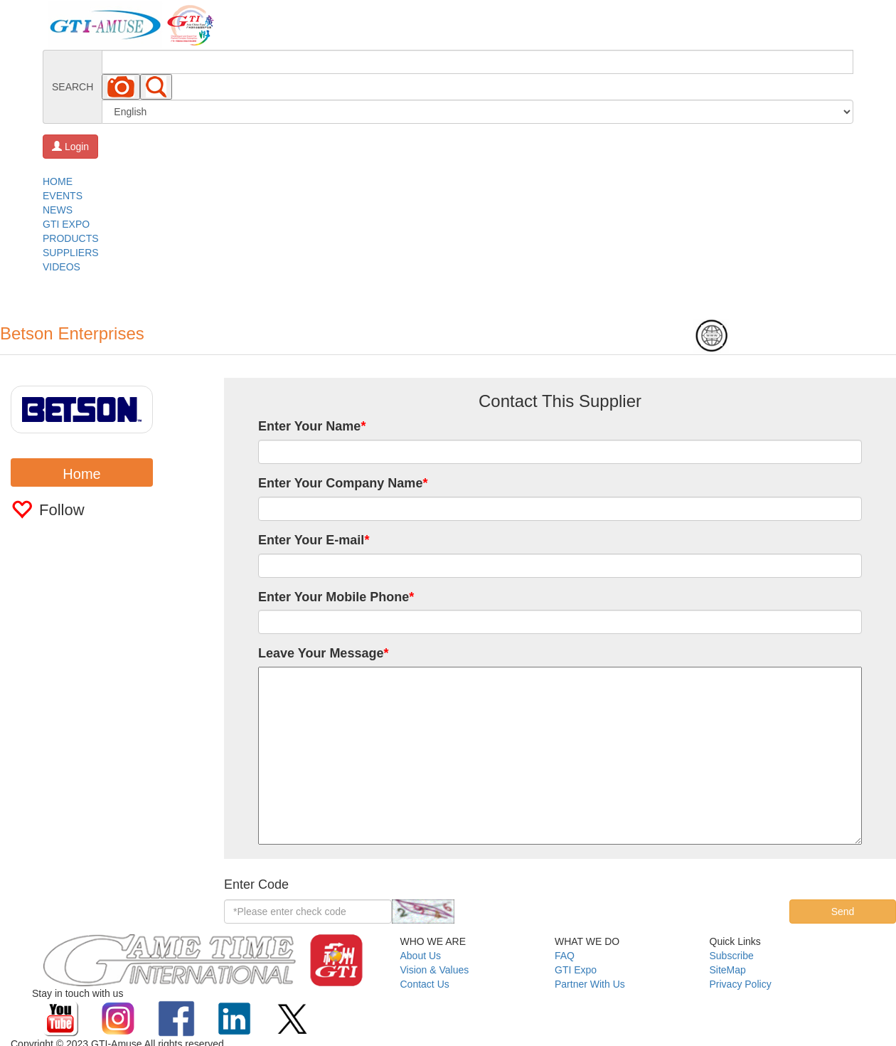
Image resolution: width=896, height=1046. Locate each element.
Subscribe (732, 955)
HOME (58, 181)
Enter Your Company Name (342, 483)
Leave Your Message (323, 653)
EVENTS (62, 195)
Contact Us (424, 984)
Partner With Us (590, 984)
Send (843, 911)
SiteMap (728, 970)
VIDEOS (61, 267)
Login (70, 146)
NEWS (58, 210)
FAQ (565, 955)
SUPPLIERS (71, 252)
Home (81, 474)
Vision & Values (434, 970)
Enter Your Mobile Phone (336, 597)
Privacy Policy (741, 984)
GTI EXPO (66, 224)
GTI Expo (576, 970)
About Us (421, 955)
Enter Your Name (312, 426)
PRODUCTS (71, 238)
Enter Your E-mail (313, 540)
